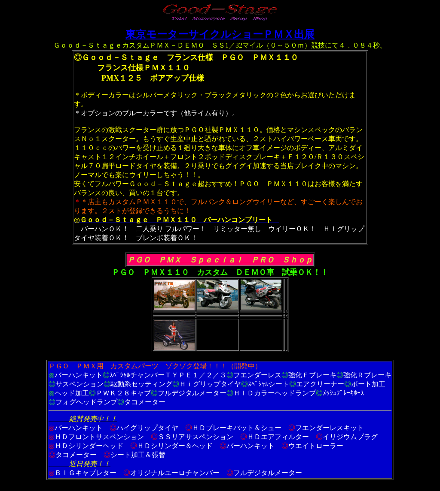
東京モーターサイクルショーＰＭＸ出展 (220, 34)
